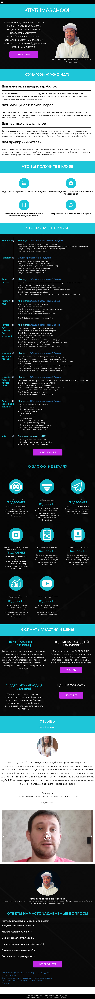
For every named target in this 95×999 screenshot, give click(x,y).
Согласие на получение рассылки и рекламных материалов (28, 982)
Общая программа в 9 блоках (45, 325)
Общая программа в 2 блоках (45, 401)
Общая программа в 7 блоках (45, 301)
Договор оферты (9, 979)
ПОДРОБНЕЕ (71, 695)
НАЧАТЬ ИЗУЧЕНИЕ (47, 452)
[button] (3, 839)
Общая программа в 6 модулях (34, 258)
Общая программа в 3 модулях (46, 240)
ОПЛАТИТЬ (71, 670)
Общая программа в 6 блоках (45, 279)
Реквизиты (6, 987)
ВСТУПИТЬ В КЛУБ (24, 54)
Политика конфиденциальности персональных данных (26, 976)
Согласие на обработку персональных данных (22, 984)
